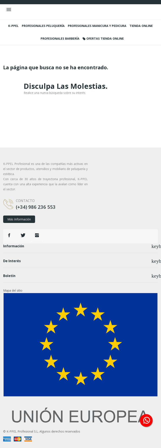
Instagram (37, 235)
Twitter (23, 235)
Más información (19, 219)
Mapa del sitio (12, 290)
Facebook (9, 235)
